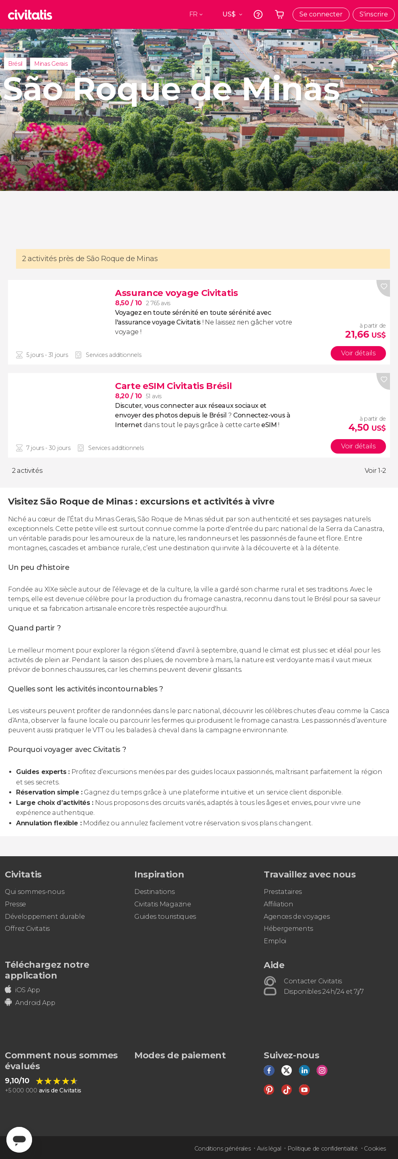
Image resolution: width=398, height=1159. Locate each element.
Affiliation (278, 904)
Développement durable (45, 916)
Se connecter (321, 14)
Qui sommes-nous (34, 892)
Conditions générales (222, 1148)
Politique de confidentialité (322, 1148)
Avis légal (269, 1148)
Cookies (375, 1148)
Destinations (154, 892)
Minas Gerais (50, 63)
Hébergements (288, 928)
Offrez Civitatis (27, 928)
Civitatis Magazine (162, 904)
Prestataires (283, 892)
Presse (15, 904)
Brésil (15, 63)
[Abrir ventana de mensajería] (19, 1140)
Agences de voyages (296, 916)
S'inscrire (374, 14)
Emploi (275, 941)
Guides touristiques (165, 916)
